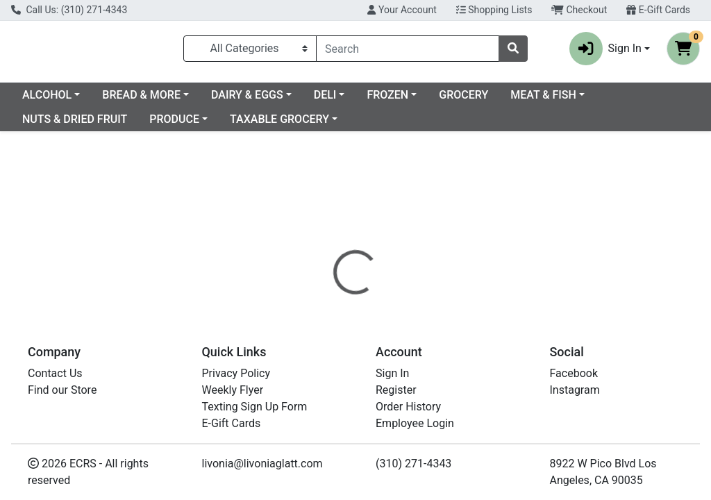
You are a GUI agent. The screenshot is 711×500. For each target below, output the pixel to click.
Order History (408, 406)
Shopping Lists (494, 9)
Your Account (401, 9)
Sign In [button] (605, 51)
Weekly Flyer (233, 390)
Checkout (579, 9)
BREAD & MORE (254, 100)
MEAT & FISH (55, 124)
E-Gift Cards (658, 9)
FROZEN (500, 100)
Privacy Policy (236, 373)
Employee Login (415, 423)
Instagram (575, 390)
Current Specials (63, 100)
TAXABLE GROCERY (376, 124)
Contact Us (55, 373)
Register (396, 390)
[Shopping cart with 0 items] (683, 51)
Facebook (574, 373)
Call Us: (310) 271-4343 (69, 9)
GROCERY (576, 100)
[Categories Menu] (250, 51)
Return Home (355, 225)
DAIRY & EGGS (360, 100)
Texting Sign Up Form (255, 406)
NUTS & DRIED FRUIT (171, 124)
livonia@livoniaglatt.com (262, 463)
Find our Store (62, 390)
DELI (437, 100)
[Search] (407, 51)
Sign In (392, 373)
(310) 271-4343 (413, 463)
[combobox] (407, 51)
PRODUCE (271, 124)
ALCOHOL (159, 100)
